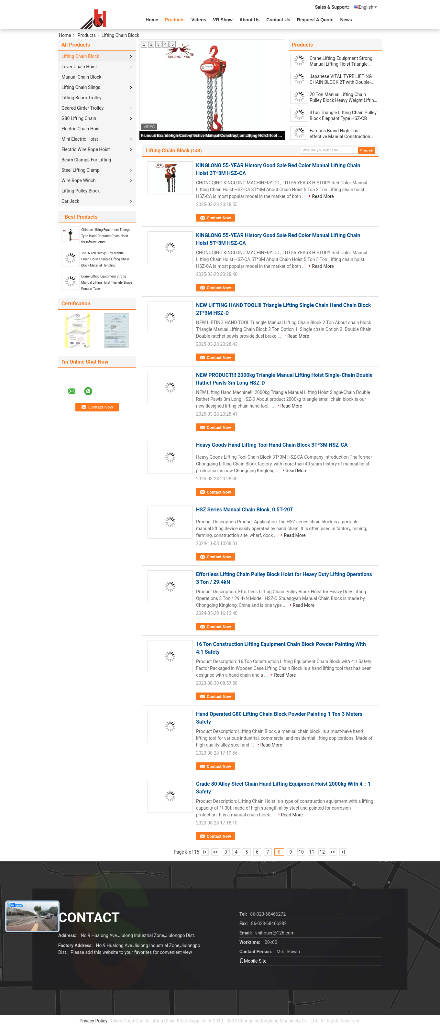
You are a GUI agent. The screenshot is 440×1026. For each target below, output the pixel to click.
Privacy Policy (93, 1020)
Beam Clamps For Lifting (86, 159)
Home (152, 19)
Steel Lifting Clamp (80, 170)
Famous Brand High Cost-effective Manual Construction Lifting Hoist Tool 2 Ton (212, 135)
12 (322, 852)
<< (215, 852)
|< (204, 852)
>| (343, 852)
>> (332, 852)
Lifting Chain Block (80, 56)
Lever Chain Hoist (79, 66)
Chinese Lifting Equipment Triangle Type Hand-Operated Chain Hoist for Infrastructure (106, 236)
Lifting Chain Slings (80, 87)
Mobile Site (253, 961)
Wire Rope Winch (78, 180)
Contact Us (278, 19)
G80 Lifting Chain (78, 118)
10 (301, 852)
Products (175, 19)
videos (199, 19)
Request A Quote (315, 19)
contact (89, 917)
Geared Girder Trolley (82, 108)
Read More (323, 196)
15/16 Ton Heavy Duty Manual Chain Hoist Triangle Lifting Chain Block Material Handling (105, 259)
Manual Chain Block (81, 77)
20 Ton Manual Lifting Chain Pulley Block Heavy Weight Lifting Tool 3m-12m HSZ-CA (343, 97)
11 (311, 852)
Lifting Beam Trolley (81, 97)
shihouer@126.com (274, 932)
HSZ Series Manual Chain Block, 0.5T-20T (244, 510)
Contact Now (219, 217)
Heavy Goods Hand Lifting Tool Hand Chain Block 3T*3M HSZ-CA (272, 445)
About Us (249, 19)
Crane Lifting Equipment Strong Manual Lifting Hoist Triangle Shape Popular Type (106, 282)
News (346, 19)
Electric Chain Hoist (81, 128)
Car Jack (70, 201)
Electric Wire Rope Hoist (85, 149)
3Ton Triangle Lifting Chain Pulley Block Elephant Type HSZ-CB (343, 115)
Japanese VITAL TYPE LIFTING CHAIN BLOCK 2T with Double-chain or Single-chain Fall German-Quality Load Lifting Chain (341, 79)
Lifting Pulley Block (80, 190)
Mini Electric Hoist (79, 139)
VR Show (223, 19)
